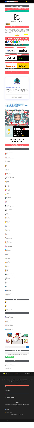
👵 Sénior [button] (6, 314)
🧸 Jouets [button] (6, 222)
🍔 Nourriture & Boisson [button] (8, 248)
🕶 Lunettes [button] (6, 230)
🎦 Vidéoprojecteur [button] (7, 300)
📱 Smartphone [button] (7, 280)
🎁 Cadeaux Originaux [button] (8, 179)
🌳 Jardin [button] (6, 219)
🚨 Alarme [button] (6, 162)
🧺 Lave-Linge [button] (7, 223)
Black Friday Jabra (23, 68)
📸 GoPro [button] (6, 210)
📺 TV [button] (6, 292)
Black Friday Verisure (8, 370)
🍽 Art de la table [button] (7, 167)
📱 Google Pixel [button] (7, 211)
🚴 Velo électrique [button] (7, 295)
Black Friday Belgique (9, 418)
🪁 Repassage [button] (7, 267)
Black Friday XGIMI (11, 60)
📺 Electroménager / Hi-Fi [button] (8, 322)
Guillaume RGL (17, 86)
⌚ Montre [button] (6, 243)
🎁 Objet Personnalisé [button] (8, 250)
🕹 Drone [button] (6, 202)
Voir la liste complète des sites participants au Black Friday (17, 72)
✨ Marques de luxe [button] (7, 236)
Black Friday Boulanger (11, 68)
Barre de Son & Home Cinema (14, 104)
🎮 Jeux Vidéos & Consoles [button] (8, 220)
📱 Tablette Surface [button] (7, 287)
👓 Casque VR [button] (7, 186)
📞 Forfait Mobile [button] (7, 206)
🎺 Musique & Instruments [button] (8, 244)
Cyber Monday (8, 417)
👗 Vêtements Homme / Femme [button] (9, 296)
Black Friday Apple (8, 374)
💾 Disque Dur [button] (7, 199)
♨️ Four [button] (6, 207)
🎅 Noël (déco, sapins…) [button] (8, 247)
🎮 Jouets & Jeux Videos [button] (8, 326)
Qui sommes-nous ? (8, 394)
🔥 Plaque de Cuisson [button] (8, 256)
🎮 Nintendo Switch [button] (7, 246)
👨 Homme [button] (6, 307)
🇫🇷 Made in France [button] (7, 232)
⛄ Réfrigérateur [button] (7, 266)
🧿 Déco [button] (6, 198)
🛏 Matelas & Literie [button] (8, 238)
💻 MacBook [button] (6, 231)
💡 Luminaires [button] (7, 228)
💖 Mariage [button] (6, 234)
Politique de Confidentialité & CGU (10, 403)
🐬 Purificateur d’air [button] (7, 263)
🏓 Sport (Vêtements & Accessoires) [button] (10, 283)
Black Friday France (12, 1)
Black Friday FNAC (8, 373)
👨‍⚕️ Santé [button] (6, 276)
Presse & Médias (7, 396)
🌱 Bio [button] (6, 174)
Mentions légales (7, 402)
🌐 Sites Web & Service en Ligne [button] (9, 279)
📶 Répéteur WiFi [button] (7, 268)
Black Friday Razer (23, 60)
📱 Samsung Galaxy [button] (7, 275)
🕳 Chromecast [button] (7, 191)
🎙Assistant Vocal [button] (7, 170)
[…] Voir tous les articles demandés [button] (9, 303)
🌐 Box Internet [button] (7, 175)
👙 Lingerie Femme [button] (7, 226)
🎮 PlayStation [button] (7, 259)
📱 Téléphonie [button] (7, 321)
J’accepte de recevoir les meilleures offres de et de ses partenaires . (16, 361)
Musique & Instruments (13, 106)
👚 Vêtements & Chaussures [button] (9, 323)
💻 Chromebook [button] (7, 190)
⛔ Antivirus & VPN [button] (7, 163)
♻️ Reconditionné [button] (7, 264)
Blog (5, 392)
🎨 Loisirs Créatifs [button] (7, 227)
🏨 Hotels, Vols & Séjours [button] (8, 214)
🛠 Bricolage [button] (7, 178)
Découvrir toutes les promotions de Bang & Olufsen (17, 39)
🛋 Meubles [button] (6, 239)
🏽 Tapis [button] (6, 288)
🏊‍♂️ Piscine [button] (6, 255)
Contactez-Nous (7, 395)
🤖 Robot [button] (6, 271)
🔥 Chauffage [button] (7, 187)
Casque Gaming (16, 105)
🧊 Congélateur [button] (7, 194)
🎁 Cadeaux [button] (6, 334)
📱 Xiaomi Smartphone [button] (8, 299)
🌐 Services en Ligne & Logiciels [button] (9, 335)
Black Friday (9, 410)
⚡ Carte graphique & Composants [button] (9, 183)
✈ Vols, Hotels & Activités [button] (8, 330)
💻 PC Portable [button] (7, 254)
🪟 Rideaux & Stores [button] (7, 270)
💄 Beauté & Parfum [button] (8, 329)
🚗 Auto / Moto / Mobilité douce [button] (9, 331)
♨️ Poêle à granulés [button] (7, 262)
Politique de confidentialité (8, 361)
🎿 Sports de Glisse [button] (7, 284)
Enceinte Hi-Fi (21, 105)
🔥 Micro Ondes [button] (7, 240)
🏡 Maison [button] (6, 327)
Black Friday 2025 (8, 414)
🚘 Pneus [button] (6, 260)
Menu (27, 1)
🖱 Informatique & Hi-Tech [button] (8, 325)
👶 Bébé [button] (6, 171)
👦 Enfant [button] (6, 310)
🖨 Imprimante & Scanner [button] (8, 215)
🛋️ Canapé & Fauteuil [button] (8, 182)
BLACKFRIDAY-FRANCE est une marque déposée (11, 406)
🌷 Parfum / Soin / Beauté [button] (8, 252)
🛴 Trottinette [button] (7, 291)
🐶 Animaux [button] (6, 337)
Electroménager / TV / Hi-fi (19, 103)
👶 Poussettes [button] (7, 258)
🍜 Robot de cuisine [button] (7, 272)
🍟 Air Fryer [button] (6, 159)
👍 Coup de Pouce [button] (7, 195)
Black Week (7, 415)
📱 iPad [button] (6, 218)
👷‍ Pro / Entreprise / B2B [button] (8, 315)
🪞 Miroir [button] (6, 242)
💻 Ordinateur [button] (7, 251)
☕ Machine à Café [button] (7, 235)
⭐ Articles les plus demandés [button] (9, 158)
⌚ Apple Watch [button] (7, 166)
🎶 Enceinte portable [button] (8, 203)
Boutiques (12, 103)
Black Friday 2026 (8, 413)
